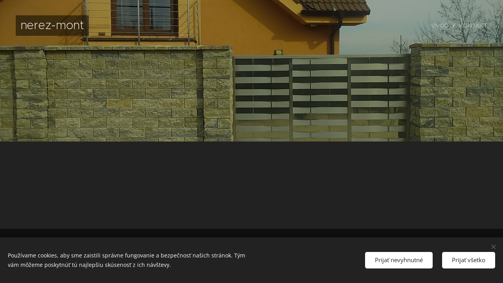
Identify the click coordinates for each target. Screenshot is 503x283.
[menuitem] (446, 25)
